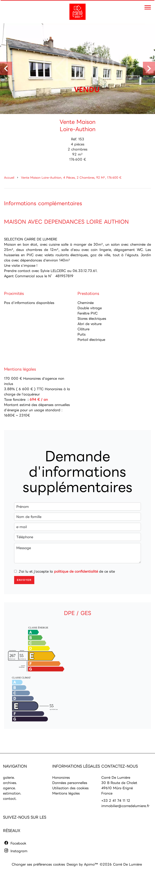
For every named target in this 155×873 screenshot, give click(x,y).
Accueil (9, 177)
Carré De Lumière (115, 777)
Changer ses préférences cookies (38, 864)
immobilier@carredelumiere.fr (125, 806)
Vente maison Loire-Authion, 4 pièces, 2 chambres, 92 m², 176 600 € (71, 177)
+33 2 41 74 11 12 (115, 800)
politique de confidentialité (76, 571)
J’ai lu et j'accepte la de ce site (67, 571)
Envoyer (24, 580)
